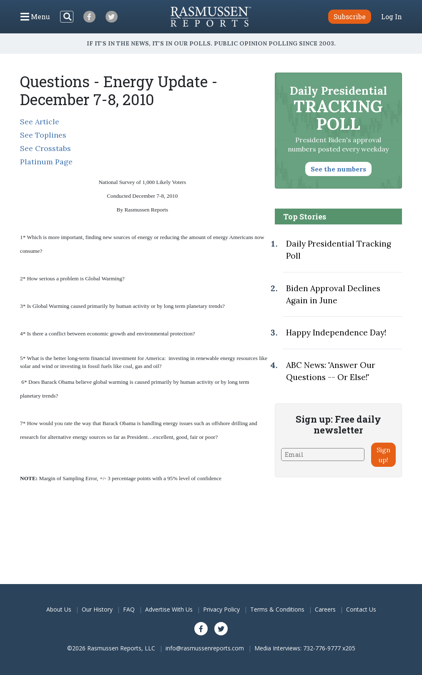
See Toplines (43, 135)
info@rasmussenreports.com (205, 648)
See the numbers (338, 169)
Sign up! (383, 455)
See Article (39, 121)
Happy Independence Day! (336, 332)
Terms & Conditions (277, 609)
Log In (391, 16)
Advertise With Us (169, 609)
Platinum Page (46, 161)
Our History (97, 609)
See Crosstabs (45, 148)
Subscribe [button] (350, 16)
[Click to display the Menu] (35, 17)
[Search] (66, 17)
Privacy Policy (221, 609)
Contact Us (361, 609)
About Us (58, 609)
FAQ (129, 609)
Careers (325, 609)
